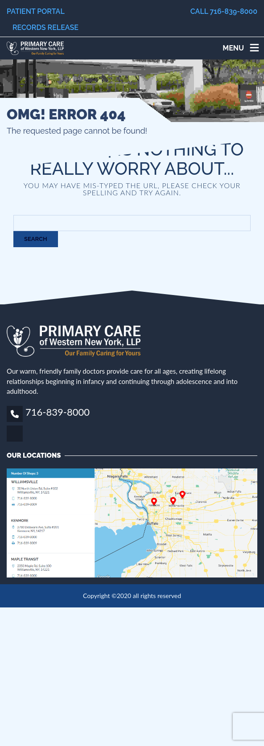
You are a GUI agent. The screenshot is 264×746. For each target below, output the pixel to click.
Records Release (45, 27)
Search (35, 239)
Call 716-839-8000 (223, 11)
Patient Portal (36, 11)
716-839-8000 (57, 412)
